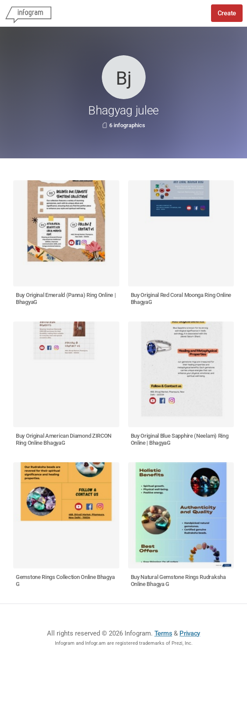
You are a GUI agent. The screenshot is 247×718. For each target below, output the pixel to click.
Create (227, 13)
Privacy (189, 633)
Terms (163, 633)
